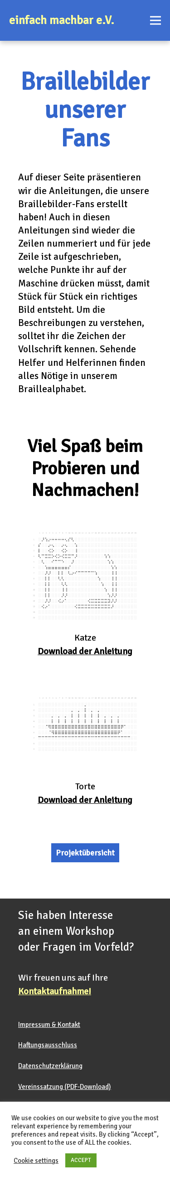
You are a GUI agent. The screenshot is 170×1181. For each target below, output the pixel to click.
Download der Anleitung (85, 800)
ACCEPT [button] (81, 1160)
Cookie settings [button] (36, 1161)
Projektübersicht (85, 853)
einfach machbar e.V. (61, 20)
